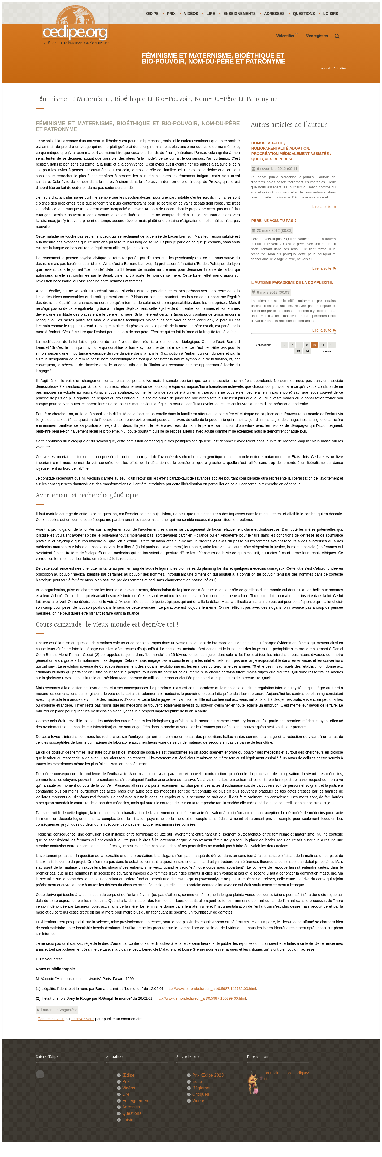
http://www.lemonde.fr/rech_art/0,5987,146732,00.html (211, 1002)
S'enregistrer (317, 58)
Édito (197, 1095)
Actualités (339, 76)
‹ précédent (263, 358)
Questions (308, 13)
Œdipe (152, 13)
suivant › (327, 364)
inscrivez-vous (82, 1032)
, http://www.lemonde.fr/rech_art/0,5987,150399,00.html (200, 1012)
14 (307, 364)
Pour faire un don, (280, 1086)
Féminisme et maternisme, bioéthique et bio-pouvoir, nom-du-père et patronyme (156, 112)
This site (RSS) (40, 1087)
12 (331, 358)
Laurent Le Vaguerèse (59, 1023)
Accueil (325, 76)
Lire (213, 13)
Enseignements (242, 13)
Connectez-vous (51, 1032)
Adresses (277, 13)
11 (322, 358)
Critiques (200, 1107)
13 (298, 364)
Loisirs (153, 35)
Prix (172, 13)
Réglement (202, 1101)
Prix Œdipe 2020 (208, 1088)
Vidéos (192, 13)
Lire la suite (322, 220)
